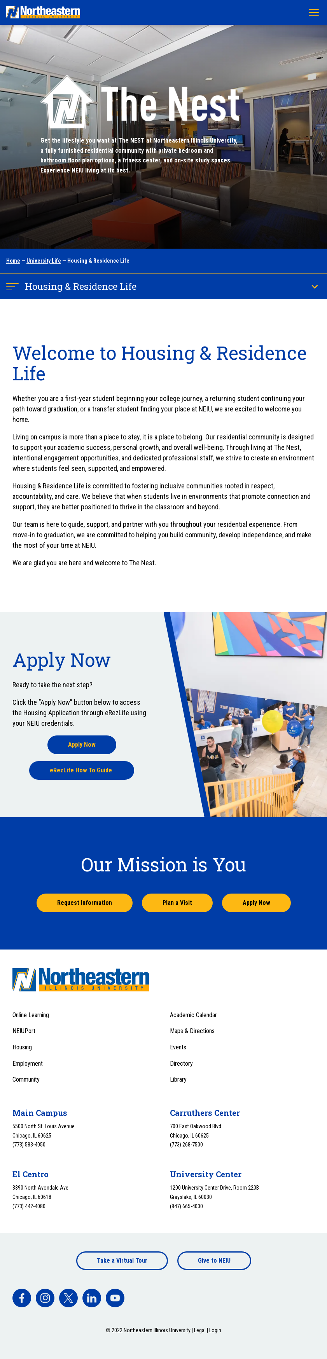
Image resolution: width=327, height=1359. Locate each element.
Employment (27, 1063)
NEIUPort (23, 1031)
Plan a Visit (177, 902)
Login (215, 1330)
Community (26, 1079)
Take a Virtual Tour (122, 1260)
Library (178, 1079)
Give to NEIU (214, 1260)
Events (178, 1047)
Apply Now (82, 744)
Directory (181, 1063)
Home (13, 261)
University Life (43, 261)
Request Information (84, 902)
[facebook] (21, 1298)
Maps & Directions (192, 1031)
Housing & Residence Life (80, 286)
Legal (200, 1330)
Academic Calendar (193, 1015)
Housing (22, 1047)
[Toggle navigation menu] (314, 12)
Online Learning (30, 1015)
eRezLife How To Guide (82, 770)
